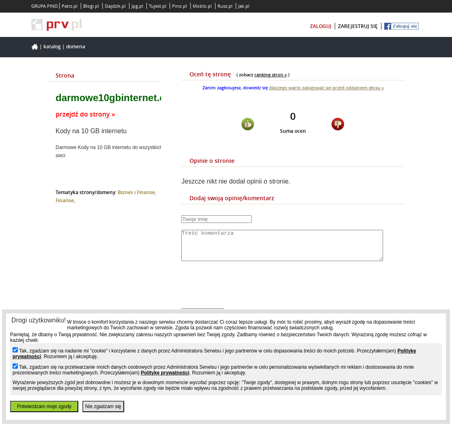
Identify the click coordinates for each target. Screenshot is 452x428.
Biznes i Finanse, (137, 192)
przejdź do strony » (85, 114)
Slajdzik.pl (115, 6)
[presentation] (243, 291)
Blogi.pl (91, 6)
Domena (75, 46)
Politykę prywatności (165, 373)
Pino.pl (179, 6)
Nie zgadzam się (103, 406)
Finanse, (65, 200)
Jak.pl (244, 6)
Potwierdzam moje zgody (44, 406)
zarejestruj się (358, 26)
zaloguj (320, 26)
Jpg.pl (137, 6)
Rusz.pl (224, 6)
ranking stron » (270, 74)
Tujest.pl (157, 6)
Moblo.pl (202, 6)
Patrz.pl (69, 6)
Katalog (52, 46)
